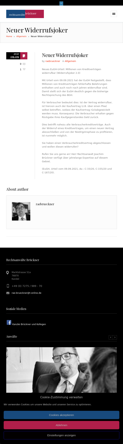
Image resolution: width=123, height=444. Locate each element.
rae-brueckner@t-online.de (26, 293)
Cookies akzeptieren (61, 415)
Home (9, 36)
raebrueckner (52, 61)
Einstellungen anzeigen (61, 435)
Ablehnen (61, 425)
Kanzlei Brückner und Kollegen (29, 324)
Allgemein (21, 36)
